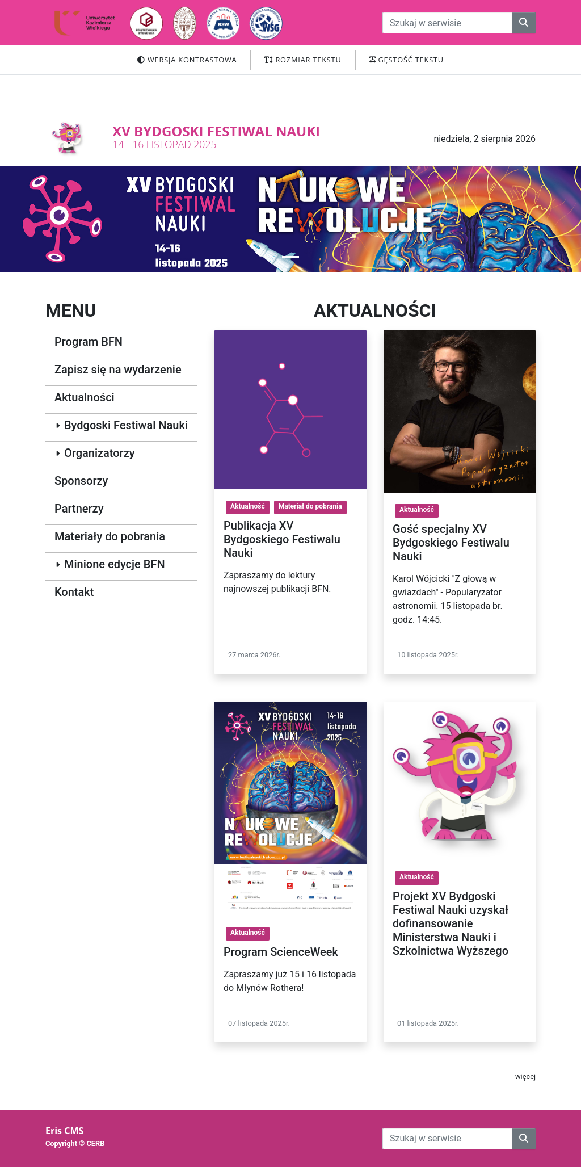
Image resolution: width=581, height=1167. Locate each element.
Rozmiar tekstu (302, 59)
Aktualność (247, 506)
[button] (290, 256)
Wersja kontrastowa (187, 59)
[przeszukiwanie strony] (447, 22)
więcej (525, 1076)
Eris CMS (64, 1130)
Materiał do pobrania (310, 506)
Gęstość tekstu (406, 59)
